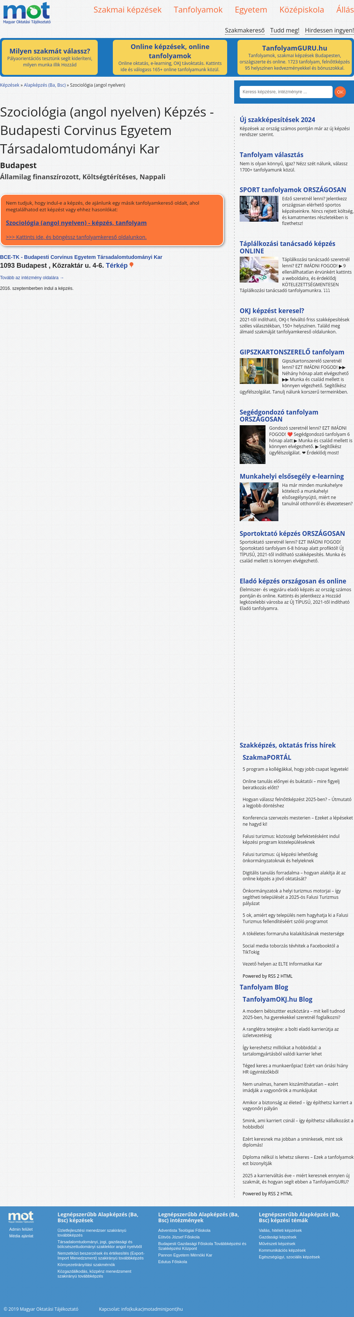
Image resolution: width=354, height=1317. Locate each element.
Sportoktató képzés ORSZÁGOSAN (292, 533)
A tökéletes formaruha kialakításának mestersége (293, 933)
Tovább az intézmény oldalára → (32, 277)
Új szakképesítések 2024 (277, 119)
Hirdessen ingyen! (329, 30)
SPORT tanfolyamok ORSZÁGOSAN (293, 190)
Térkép (120, 265)
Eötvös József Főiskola (179, 1237)
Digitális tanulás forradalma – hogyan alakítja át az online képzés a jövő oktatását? (294, 876)
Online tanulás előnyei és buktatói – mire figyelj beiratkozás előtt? (291, 784)
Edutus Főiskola (172, 1261)
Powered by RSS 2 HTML (267, 976)
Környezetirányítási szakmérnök (86, 1264)
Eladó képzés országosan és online (293, 581)
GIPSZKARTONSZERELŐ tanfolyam (292, 352)
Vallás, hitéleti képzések (280, 1230)
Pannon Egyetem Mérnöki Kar (185, 1255)
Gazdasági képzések (277, 1237)
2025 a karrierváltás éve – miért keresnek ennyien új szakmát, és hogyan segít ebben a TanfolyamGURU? (296, 1178)
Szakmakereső (244, 30)
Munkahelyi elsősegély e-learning (292, 476)
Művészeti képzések (277, 1243)
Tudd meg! (284, 30)
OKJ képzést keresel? (272, 310)
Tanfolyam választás (271, 154)
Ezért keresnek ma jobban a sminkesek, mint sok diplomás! (293, 1142)
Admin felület (21, 1229)
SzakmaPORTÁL (267, 757)
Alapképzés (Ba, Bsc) (45, 85)
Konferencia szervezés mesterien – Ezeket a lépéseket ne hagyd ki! (298, 821)
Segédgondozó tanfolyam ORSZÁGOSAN (279, 416)
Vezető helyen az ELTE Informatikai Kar (282, 964)
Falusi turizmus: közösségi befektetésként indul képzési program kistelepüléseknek (291, 839)
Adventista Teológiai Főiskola (184, 1230)
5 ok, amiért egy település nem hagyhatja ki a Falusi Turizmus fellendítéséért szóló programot (295, 918)
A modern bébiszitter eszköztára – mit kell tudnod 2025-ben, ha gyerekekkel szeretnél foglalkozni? (294, 1014)
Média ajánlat (21, 1236)
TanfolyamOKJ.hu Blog (277, 999)
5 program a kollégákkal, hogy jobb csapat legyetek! (295, 769)
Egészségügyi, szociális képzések (289, 1257)
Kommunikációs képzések (282, 1250)
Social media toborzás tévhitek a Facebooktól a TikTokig (291, 949)
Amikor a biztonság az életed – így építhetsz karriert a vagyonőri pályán (297, 1105)
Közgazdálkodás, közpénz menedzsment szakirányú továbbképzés (94, 1273)
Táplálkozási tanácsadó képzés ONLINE (288, 247)
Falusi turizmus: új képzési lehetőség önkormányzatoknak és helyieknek (280, 857)
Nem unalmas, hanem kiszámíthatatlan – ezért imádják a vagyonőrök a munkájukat (290, 1087)
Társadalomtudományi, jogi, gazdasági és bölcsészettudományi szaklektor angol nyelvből (100, 1244)
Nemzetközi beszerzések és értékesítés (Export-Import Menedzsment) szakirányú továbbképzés (101, 1255)
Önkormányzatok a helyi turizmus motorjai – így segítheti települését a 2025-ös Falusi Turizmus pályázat (292, 897)
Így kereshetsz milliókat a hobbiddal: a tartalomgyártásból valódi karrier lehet (282, 1050)
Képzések (10, 85)
